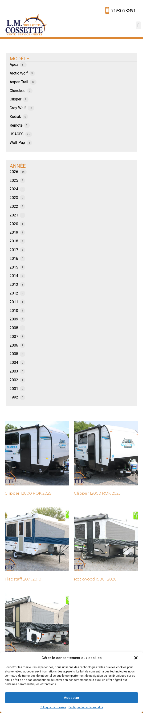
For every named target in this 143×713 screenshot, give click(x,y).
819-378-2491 (123, 10)
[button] (136, 657)
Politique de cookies (53, 707)
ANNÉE (18, 166)
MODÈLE (19, 59)
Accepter (71, 698)
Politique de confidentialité (86, 707)
